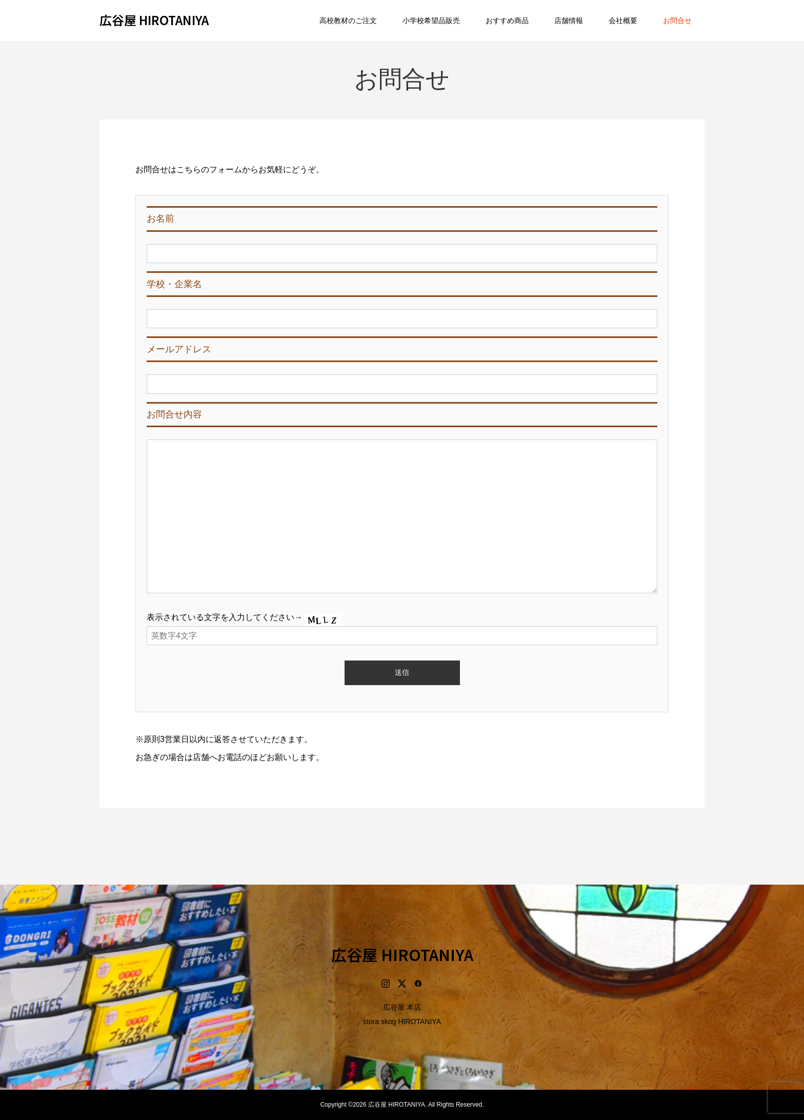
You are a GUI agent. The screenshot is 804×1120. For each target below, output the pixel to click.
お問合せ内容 (174, 414)
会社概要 (623, 20)
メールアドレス (179, 349)
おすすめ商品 (507, 20)
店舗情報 (568, 20)
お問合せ (677, 20)
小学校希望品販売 (431, 20)
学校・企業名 (174, 284)
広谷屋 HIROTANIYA (154, 20)
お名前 (160, 218)
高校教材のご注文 (348, 20)
